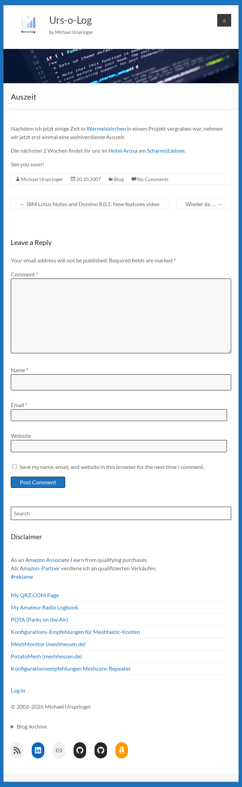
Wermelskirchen (106, 128)
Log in (18, 690)
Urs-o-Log (70, 20)
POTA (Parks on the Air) (39, 619)
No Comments (152, 179)
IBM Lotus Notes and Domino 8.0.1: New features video (89, 204)
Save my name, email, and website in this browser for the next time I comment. (112, 466)
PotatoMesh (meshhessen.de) (46, 656)
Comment (24, 274)
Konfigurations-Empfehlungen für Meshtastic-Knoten (75, 631)
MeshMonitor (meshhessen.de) (48, 644)
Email (19, 405)
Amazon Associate (47, 559)
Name (19, 370)
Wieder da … (204, 204)
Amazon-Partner (40, 568)
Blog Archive (32, 726)
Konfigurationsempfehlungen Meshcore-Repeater (71, 668)
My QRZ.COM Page (35, 595)
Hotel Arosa (122, 150)
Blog (119, 179)
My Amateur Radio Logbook (44, 607)
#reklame (22, 576)
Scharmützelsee (165, 150)
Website (21, 435)
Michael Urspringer (42, 179)
